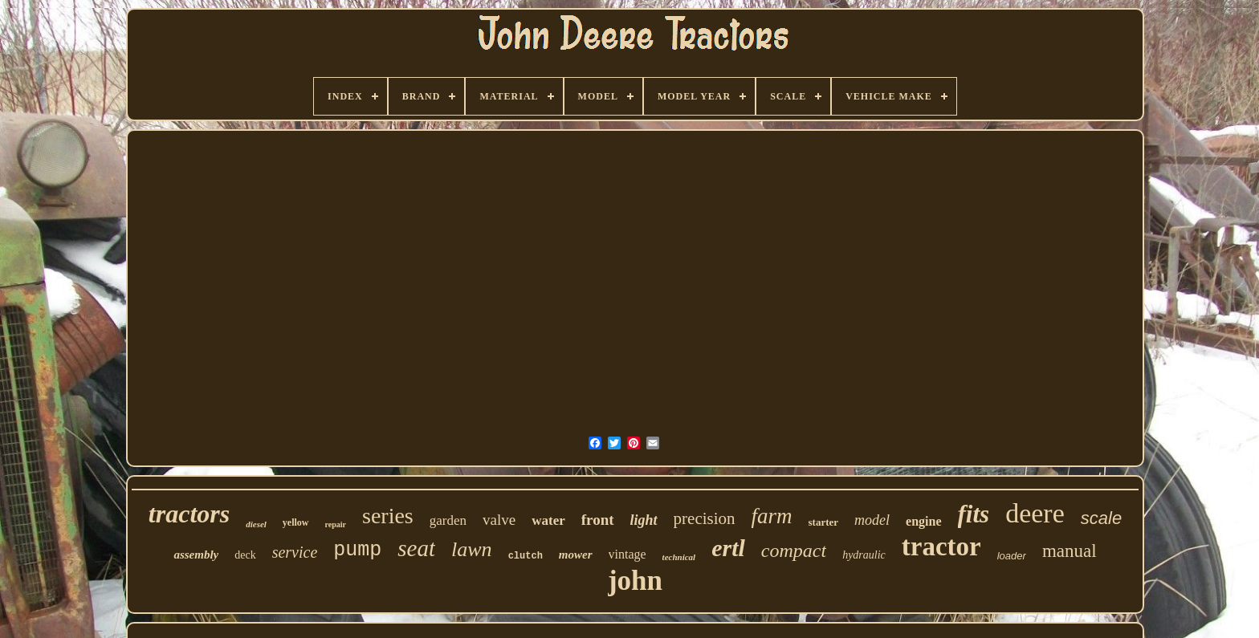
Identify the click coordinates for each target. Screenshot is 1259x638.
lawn (471, 549)
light (644, 520)
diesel (256, 524)
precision (704, 518)
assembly (195, 554)
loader (1011, 556)
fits (974, 514)
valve (499, 519)
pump (357, 550)
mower (576, 554)
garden (448, 520)
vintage (627, 554)
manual (1069, 551)
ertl (728, 547)
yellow (296, 522)
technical (679, 557)
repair (335, 524)
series (388, 515)
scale (1101, 518)
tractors (189, 513)
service (295, 552)
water (548, 520)
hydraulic (864, 555)
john (635, 580)
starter (824, 522)
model (872, 520)
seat (416, 548)
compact (793, 550)
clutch (525, 556)
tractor (941, 546)
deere (1035, 513)
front (597, 519)
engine (923, 521)
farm (772, 516)
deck (244, 555)
